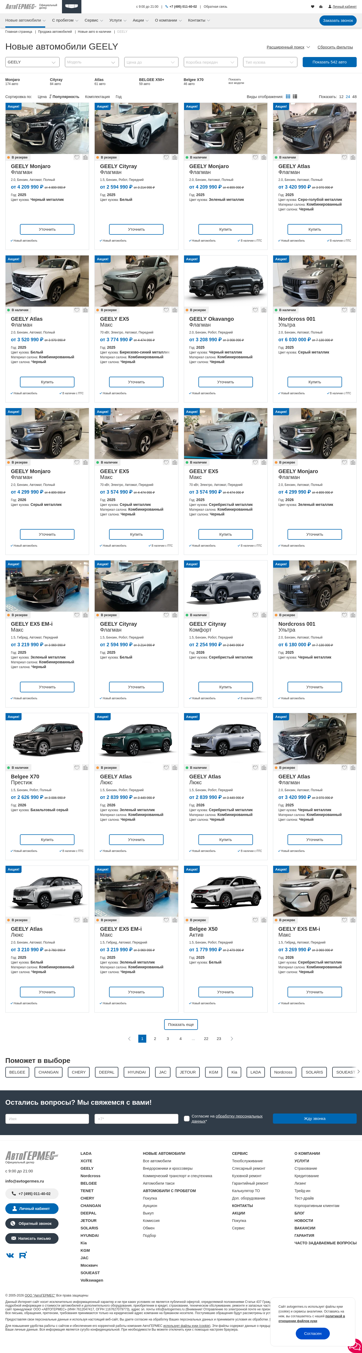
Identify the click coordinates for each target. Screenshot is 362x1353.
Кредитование (306, 1189)
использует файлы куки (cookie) (186, 1339)
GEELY (87, 1182)
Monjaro (12, 82)
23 (219, 1052)
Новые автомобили (23, 20)
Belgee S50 (283, 82)
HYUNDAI (90, 1249)
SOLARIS (89, 1241)
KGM (85, 1264)
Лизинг (300, 1197)
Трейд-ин (302, 1204)
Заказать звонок (338, 20)
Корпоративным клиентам (316, 1219)
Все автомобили (157, 1174)
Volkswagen (92, 1293)
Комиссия (151, 1234)
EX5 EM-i (236, 82)
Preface (324, 82)
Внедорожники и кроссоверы (168, 1182)
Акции (139, 20)
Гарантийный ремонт (250, 1197)
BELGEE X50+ (151, 82)
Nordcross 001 (18, 95)
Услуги (116, 20)
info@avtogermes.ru (24, 1194)
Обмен (149, 1242)
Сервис (92, 20)
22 (206, 1052)
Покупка (150, 1212)
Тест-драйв (304, 1212)
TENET (87, 1204)
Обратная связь (215, 7)
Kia (84, 1256)
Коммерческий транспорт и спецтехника (177, 1189)
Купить (225, 243)
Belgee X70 (194, 82)
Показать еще (181, 1038)
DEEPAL (89, 1226)
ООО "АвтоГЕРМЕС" (40, 1309)
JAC (85, 1271)
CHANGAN (91, 1219)
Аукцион (150, 1219)
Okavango (193, 95)
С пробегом (63, 20)
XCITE (86, 1174)
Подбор (149, 1249)
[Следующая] (232, 1053)
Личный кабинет (34, 1222)
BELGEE (89, 1196)
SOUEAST (90, 1286)
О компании (166, 20)
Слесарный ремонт (248, 1182)
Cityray (56, 82)
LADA (86, 1167)
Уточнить (47, 243)
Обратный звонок (34, 1237)
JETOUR (89, 1234)
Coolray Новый (108, 95)
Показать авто (330, 62)
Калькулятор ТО (246, 1204)
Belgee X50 (60, 95)
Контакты (197, 20)
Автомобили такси (158, 1197)
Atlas (100, 82)
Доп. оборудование (248, 1212)
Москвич (89, 1279)
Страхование (305, 1182)
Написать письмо (34, 1252)
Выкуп (148, 1227)
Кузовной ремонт (247, 1189)
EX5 (143, 95)
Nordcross (91, 1189)
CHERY (87, 1211)
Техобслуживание (247, 1174)
